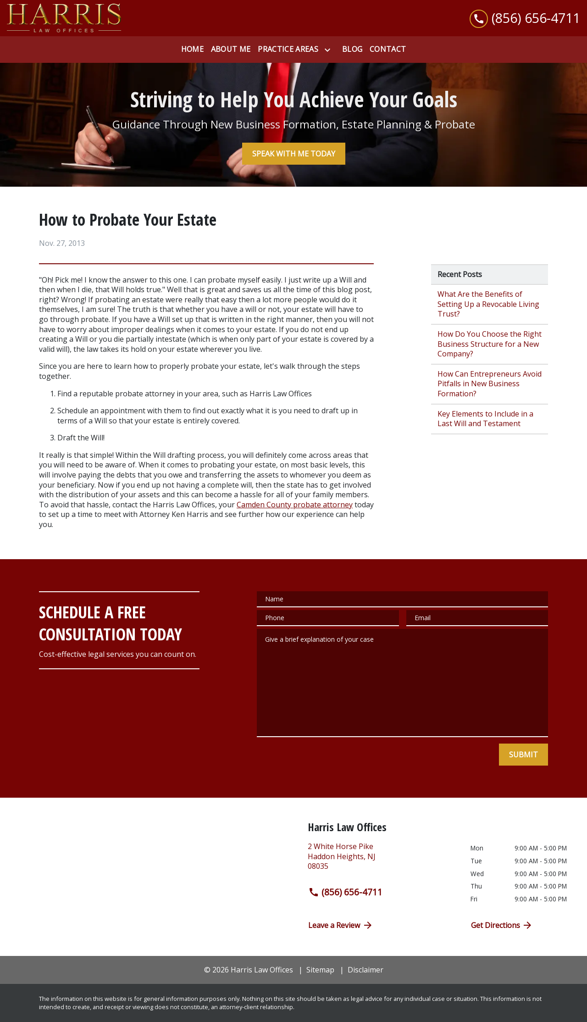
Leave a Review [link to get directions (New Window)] (340, 925)
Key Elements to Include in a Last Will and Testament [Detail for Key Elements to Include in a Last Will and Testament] (485, 419)
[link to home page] (64, 18)
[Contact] (388, 49)
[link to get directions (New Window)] (382, 860)
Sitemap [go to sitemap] (320, 970)
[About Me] (231, 49)
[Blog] (352, 49)
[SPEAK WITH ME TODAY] (293, 154)
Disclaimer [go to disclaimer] (365, 970)
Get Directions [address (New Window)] (502, 925)
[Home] (192, 49)
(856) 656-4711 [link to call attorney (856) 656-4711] (345, 892)
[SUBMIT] (523, 755)
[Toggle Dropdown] (329, 50)
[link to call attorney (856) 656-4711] (525, 18)
